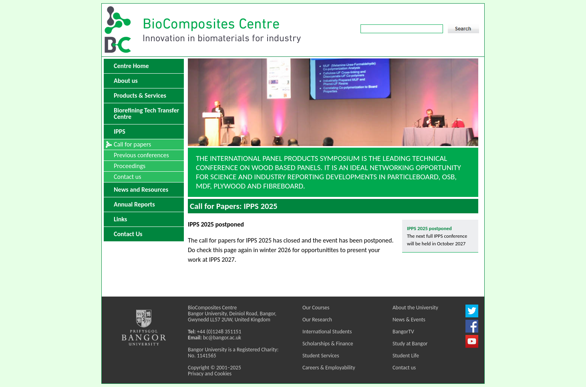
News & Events (409, 319)
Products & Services (140, 95)
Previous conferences (141, 155)
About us (126, 80)
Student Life (406, 355)
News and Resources (141, 189)
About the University (415, 307)
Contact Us (128, 234)
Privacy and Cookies (210, 373)
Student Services (320, 355)
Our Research (317, 319)
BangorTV (403, 331)
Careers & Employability (328, 367)
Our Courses (315, 307)
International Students (327, 331)
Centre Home (131, 66)
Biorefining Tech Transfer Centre (146, 113)
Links (120, 219)
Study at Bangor (410, 343)
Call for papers (132, 144)
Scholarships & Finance (327, 343)
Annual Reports (134, 204)
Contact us (127, 176)
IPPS (119, 131)
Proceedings (129, 166)
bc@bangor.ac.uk (222, 337)
